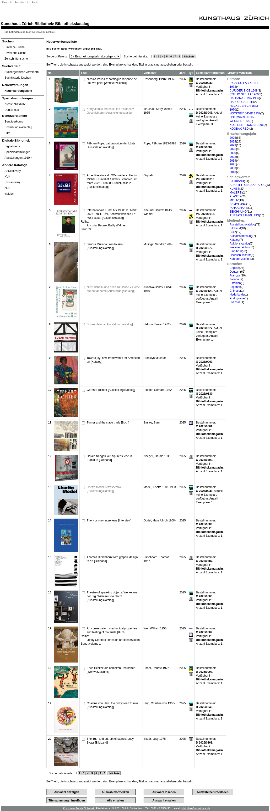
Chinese (235, 290)
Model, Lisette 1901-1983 (160, 487)
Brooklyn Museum (155, 358)
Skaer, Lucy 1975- (155, 738)
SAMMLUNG (238, 204)
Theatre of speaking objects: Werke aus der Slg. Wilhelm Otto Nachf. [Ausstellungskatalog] (112, 596)
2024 (233, 141)
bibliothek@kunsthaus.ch (195, 808)
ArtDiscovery (13, 171)
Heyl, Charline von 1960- (159, 703)
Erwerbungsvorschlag (18, 127)
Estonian (235, 283)
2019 (233, 160)
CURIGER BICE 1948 (244, 90)
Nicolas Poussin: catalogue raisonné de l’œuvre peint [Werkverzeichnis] (112, 81)
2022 (233, 156)
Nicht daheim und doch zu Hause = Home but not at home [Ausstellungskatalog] (113, 289)
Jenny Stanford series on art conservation (113, 640)
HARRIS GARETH (241, 102)
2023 (233, 145)
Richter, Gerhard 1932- (158, 390)
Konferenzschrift (240, 258)
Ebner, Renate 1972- (157, 668)
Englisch (36, 2)
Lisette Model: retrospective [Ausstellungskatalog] (104, 489)
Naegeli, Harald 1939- (158, 456)
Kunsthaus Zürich (17, 23)
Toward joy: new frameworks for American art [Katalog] (113, 359)
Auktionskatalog (240, 243)
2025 (233, 137)
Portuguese (237, 298)
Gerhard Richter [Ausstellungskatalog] (111, 390)
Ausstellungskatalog (242, 224)
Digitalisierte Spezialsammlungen (17, 149)
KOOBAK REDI (239, 128)
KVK (7, 176)
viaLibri (9, 193)
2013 (233, 172)
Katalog (234, 239)
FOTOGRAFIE (239, 207)
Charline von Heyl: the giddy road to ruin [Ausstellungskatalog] (112, 705)
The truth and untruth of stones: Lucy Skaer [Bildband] (110, 740)
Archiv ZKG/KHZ (15, 104)
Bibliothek (43, 23)
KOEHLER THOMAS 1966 (247, 125)
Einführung (236, 251)
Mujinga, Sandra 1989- (158, 244)
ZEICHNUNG (238, 211)
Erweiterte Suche (15, 53)
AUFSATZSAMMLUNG (244, 215)
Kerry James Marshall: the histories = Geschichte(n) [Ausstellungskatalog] (110, 110)
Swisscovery (13, 182)
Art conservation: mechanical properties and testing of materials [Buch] (112, 630)
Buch (233, 232)
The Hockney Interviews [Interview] (109, 520)
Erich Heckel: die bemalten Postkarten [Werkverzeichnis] (111, 669)
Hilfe (7, 133)
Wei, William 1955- (155, 628)
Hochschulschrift (240, 255)
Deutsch (6, 2)
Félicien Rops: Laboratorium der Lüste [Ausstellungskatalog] (111, 145)
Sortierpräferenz (56, 56)
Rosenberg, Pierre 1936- (159, 79)
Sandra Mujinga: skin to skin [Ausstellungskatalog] (105, 246)
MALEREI (236, 192)
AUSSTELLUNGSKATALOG (248, 185)
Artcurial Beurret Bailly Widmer (106, 225)
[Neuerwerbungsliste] (22, 91)
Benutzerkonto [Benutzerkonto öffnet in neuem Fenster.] (14, 121)
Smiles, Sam (152, 422)
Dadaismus (12, 110)
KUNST (234, 188)
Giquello (149, 175)
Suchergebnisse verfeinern (22, 72)
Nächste (189, 56)
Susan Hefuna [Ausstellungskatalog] (110, 324)
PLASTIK (235, 196)
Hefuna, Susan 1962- (157, 324)
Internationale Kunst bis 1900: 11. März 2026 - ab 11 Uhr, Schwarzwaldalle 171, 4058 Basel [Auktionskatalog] (112, 214)
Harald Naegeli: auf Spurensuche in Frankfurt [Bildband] (109, 458)
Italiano (235, 279)
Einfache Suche (15, 47)
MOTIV (234, 200)
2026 (233, 149)
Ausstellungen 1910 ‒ (18, 157)
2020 (233, 153)
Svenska (235, 302)
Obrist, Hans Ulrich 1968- (160, 520)
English (234, 268)
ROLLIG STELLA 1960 (244, 94)
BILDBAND (237, 181)
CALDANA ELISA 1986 (244, 98)
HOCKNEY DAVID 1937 (245, 113)
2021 (233, 164)
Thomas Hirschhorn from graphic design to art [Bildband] (112, 559)
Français (235, 275)
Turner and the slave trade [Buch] (108, 422)
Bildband (235, 228)
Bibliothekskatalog (72, 23)
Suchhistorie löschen (18, 77)
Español (235, 287)
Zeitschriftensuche (16, 58)
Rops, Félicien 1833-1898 (160, 143)
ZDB (7, 188)
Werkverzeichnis (240, 247)
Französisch (21, 2)
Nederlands (237, 294)
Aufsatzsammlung (241, 236)
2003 (233, 168)
